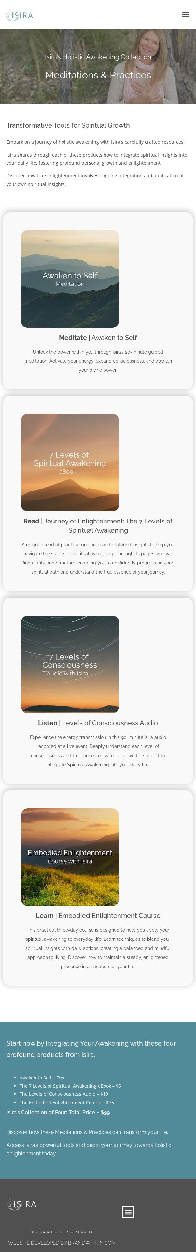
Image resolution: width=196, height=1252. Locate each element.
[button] (185, 14)
